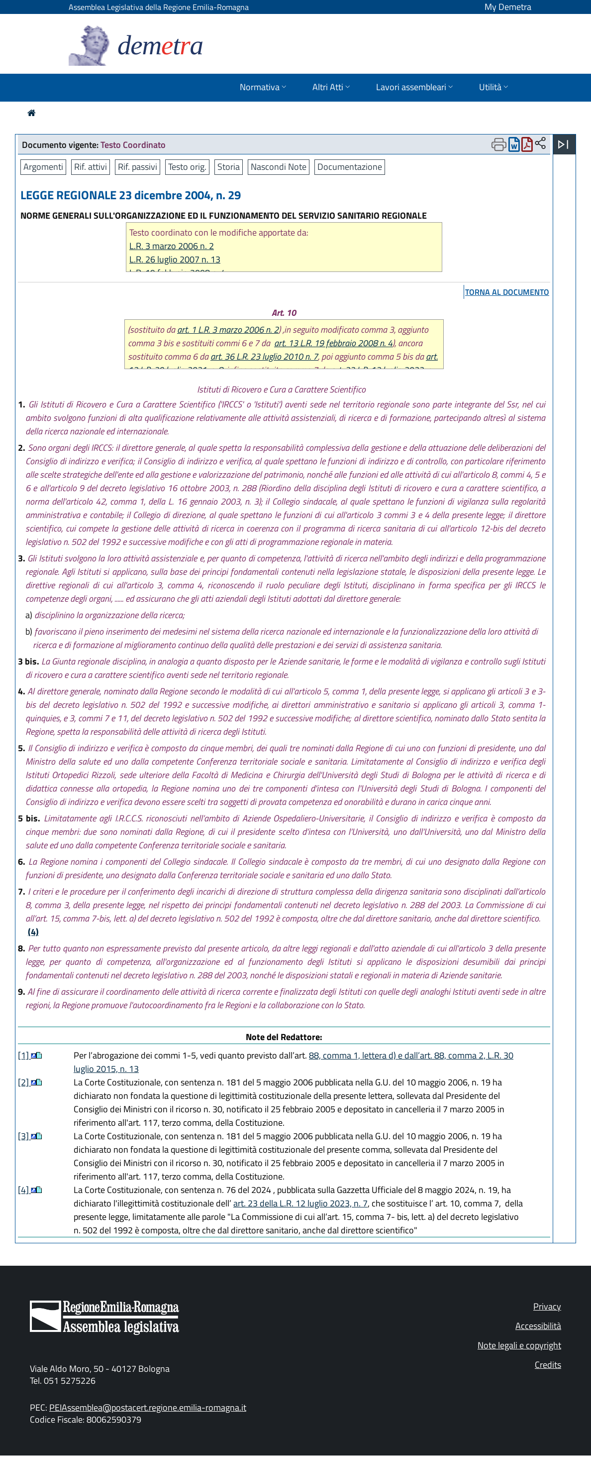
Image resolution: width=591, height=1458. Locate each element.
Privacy (547, 1306)
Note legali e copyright (519, 1345)
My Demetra (508, 6)
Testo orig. (187, 166)
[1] (24, 1055)
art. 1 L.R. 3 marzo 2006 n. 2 (228, 329)
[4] (24, 1189)
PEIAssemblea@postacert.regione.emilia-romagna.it (147, 1407)
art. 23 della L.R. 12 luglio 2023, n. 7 (300, 1203)
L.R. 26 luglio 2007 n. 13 (174, 259)
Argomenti (43, 166)
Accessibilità (538, 1325)
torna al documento (507, 292)
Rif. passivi (137, 166)
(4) (33, 931)
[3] (24, 1136)
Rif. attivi (90, 166)
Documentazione (349, 166)
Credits (548, 1364)
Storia (228, 166)
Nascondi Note (278, 166)
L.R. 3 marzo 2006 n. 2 (171, 246)
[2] (24, 1082)
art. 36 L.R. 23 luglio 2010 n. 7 (264, 356)
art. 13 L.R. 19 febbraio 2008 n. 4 (333, 343)
